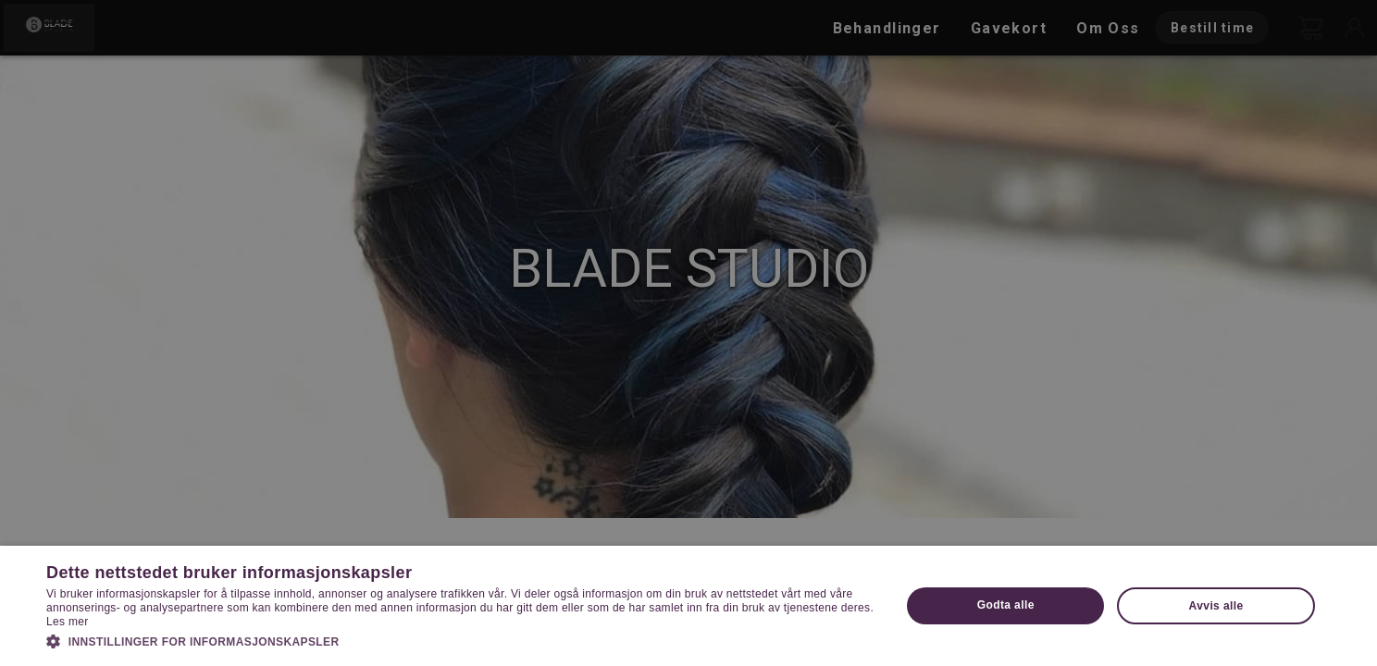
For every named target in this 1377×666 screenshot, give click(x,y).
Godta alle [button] (1006, 604)
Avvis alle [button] (1216, 605)
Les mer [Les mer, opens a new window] (67, 621)
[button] (460, 640)
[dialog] (688, 333)
